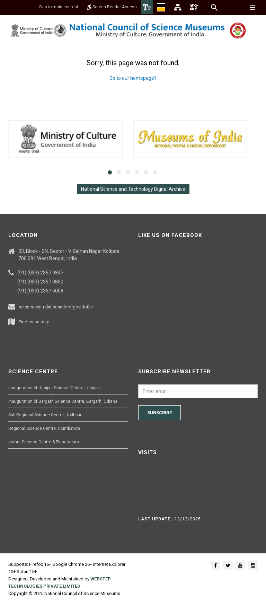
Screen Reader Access (112, 7)
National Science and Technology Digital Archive (133, 189)
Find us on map (34, 321)
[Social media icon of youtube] (240, 565)
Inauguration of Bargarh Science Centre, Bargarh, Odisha (62, 401)
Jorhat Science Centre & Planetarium (43, 442)
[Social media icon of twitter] (228, 565)
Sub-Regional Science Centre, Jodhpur (44, 414)
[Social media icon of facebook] (215, 565)
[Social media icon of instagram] (253, 565)
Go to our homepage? (133, 78)
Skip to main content (58, 7)
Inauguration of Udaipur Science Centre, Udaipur (54, 387)
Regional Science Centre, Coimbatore (44, 428)
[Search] (214, 7)
